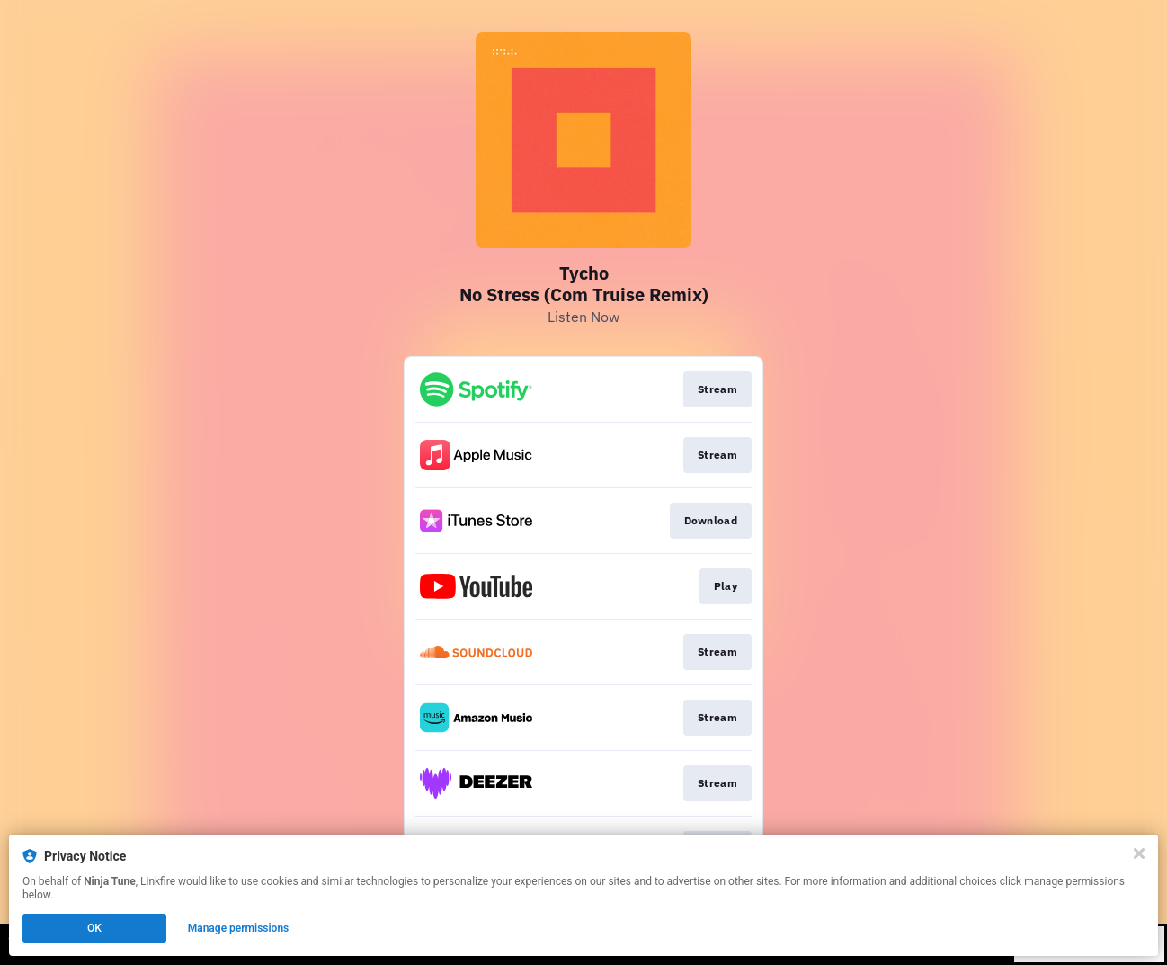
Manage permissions (239, 928)
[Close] (1139, 853)
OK (94, 928)
